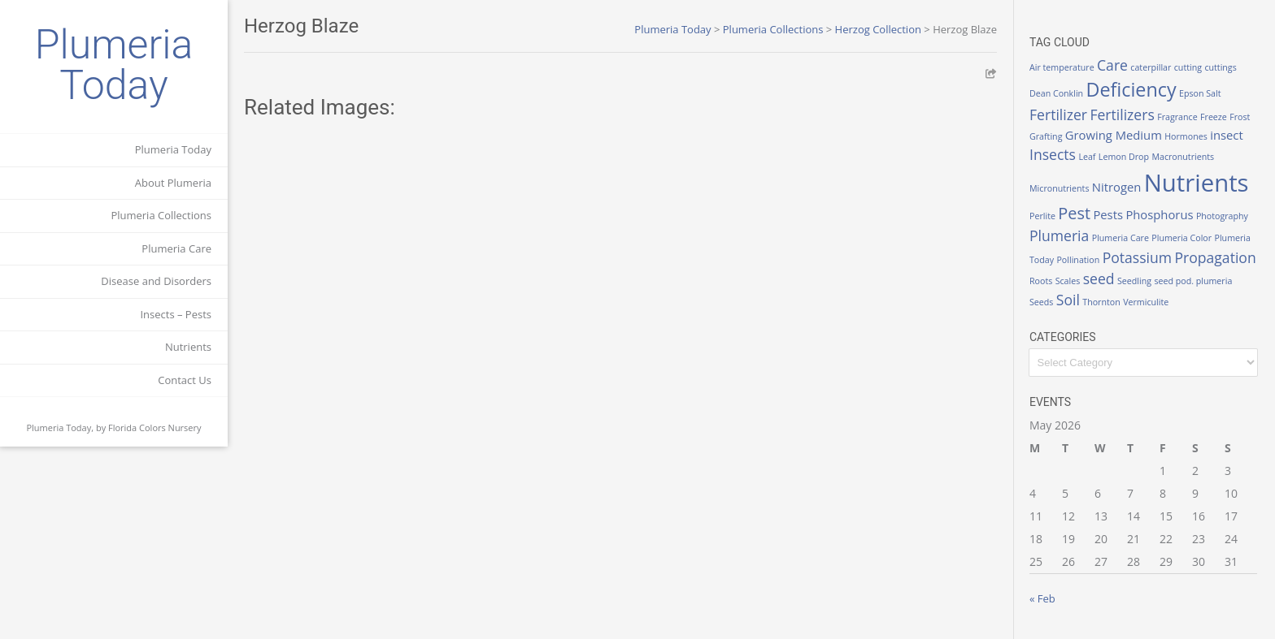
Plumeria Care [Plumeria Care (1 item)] (1120, 238)
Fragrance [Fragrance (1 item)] (1177, 117)
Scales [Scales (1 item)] (1068, 281)
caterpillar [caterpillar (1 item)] (1150, 67)
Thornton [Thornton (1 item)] (1101, 302)
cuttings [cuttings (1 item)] (1220, 67)
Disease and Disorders (156, 281)
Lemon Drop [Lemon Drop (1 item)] (1124, 156)
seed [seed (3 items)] (1099, 278)
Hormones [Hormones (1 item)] (1186, 136)
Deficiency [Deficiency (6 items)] (1131, 89)
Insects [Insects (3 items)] (1052, 154)
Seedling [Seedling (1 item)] (1134, 281)
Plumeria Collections (161, 215)
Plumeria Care (176, 248)
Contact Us (184, 380)
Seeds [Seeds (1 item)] (1041, 302)
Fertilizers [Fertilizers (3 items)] (1122, 114)
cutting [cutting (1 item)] (1188, 67)
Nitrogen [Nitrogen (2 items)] (1117, 187)
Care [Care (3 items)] (1112, 65)
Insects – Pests (175, 314)
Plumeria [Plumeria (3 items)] (1059, 235)
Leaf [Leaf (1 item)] (1086, 156)
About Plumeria (173, 182)
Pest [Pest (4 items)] (1074, 213)
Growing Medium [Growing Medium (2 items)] (1113, 135)
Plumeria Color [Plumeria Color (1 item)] (1181, 238)
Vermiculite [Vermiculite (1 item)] (1145, 302)
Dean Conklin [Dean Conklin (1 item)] (1056, 93)
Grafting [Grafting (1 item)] (1045, 136)
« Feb (1042, 598)
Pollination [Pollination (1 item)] (1077, 260)
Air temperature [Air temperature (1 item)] (1061, 67)
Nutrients (188, 346)
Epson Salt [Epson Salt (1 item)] (1200, 93)
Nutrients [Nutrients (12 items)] (1196, 182)
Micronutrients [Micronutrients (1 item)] (1059, 188)
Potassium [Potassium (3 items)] (1137, 257)
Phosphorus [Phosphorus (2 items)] (1159, 214)
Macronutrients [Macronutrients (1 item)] (1182, 156)
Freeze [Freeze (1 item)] (1213, 117)
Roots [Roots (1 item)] (1040, 281)
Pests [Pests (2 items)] (1108, 214)
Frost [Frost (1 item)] (1239, 117)
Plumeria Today (114, 65)
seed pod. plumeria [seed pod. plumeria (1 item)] (1193, 281)
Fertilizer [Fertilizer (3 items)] (1058, 114)
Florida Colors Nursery (155, 427)
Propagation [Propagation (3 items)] (1214, 257)
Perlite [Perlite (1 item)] (1042, 216)
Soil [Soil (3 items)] (1068, 299)
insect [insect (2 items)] (1226, 135)
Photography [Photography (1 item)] (1222, 216)
